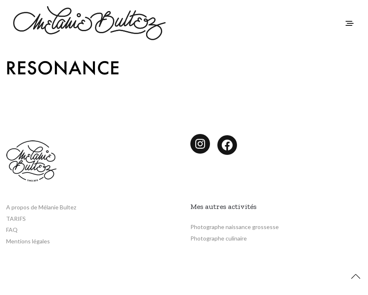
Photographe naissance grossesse (234, 226)
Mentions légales (28, 241)
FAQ (12, 229)
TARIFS (16, 218)
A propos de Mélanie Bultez (41, 207)
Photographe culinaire (218, 238)
